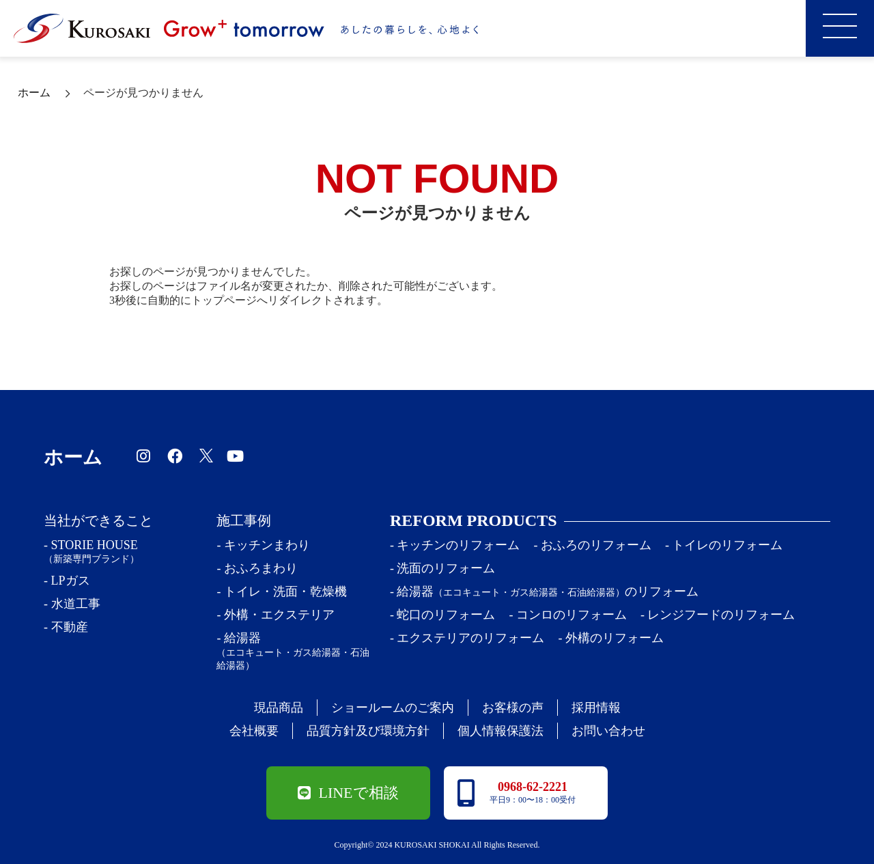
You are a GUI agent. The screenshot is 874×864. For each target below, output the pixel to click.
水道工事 (75, 604)
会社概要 (254, 731)
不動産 (69, 627)
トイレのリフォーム (727, 545)
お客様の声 (513, 707)
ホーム (34, 92)
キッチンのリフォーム (458, 545)
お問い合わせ (608, 731)
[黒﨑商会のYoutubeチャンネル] (237, 455)
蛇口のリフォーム (446, 615)
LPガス (70, 580)
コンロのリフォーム (571, 615)
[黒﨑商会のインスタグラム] (145, 455)
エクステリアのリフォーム (470, 638)
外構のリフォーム (614, 638)
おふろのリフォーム (596, 545)
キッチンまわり (267, 545)
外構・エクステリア (279, 615)
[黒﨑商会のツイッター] (206, 455)
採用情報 (596, 707)
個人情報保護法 (500, 731)
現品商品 (278, 707)
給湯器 (294, 651)
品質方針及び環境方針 (368, 731)
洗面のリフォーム (446, 568)
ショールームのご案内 (392, 707)
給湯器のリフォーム (548, 591)
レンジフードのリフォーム (721, 615)
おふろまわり (261, 568)
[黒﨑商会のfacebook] (176, 455)
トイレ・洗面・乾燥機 (285, 591)
